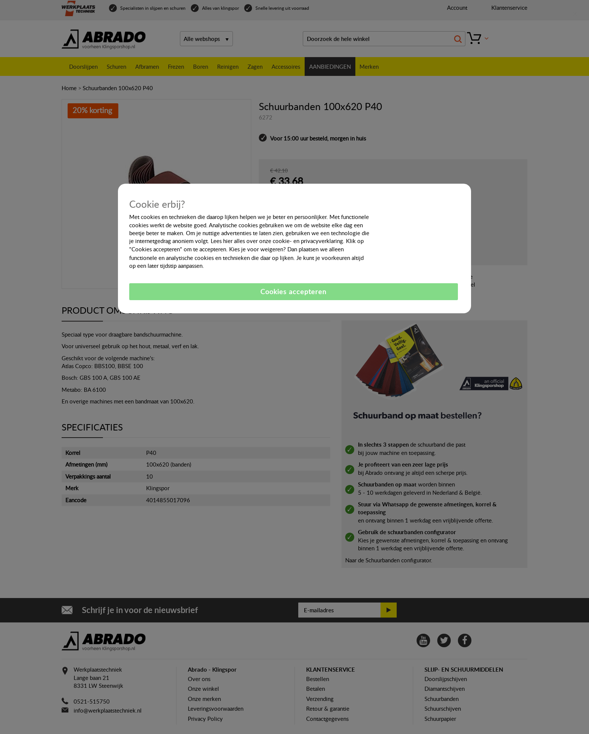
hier (228, 241)
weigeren (271, 249)
